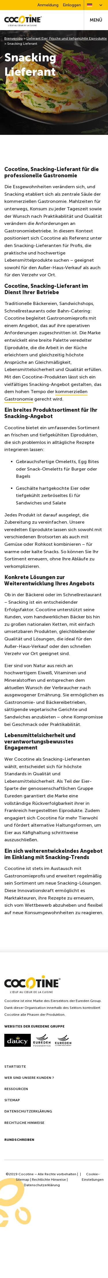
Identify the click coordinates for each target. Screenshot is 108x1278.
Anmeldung (47, 5)
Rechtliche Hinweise (24, 1123)
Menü (96, 20)
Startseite (15, 1067)
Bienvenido (13, 38)
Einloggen (72, 5)
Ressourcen (16, 1089)
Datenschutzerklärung (28, 1111)
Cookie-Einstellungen (93, 1177)
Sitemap (12, 1100)
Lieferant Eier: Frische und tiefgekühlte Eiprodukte (66, 38)
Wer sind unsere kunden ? (29, 1078)
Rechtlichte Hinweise (49, 1180)
